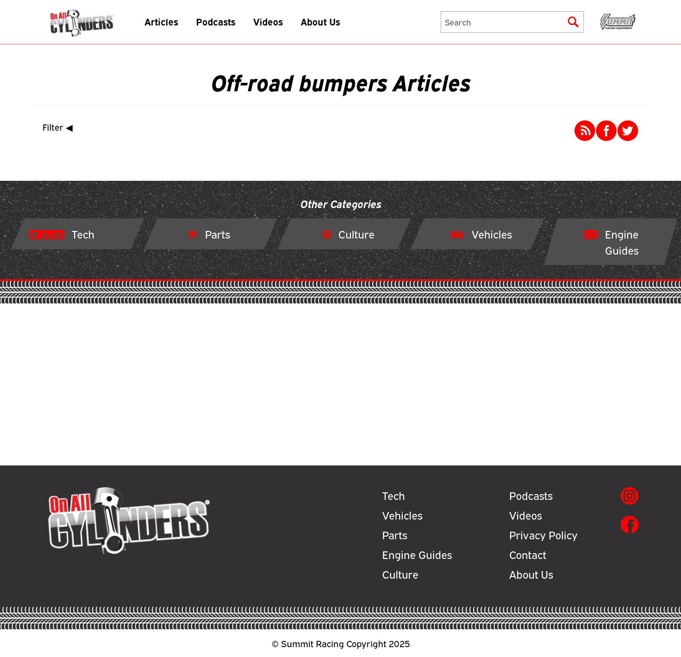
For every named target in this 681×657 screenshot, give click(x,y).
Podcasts (229, 24)
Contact (527, 554)
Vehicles (402, 515)
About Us (334, 24)
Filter (60, 126)
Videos (282, 24)
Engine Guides (417, 554)
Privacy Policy (543, 534)
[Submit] (573, 25)
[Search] (512, 25)
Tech (393, 495)
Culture (400, 574)
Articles (175, 24)
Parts (394, 534)
